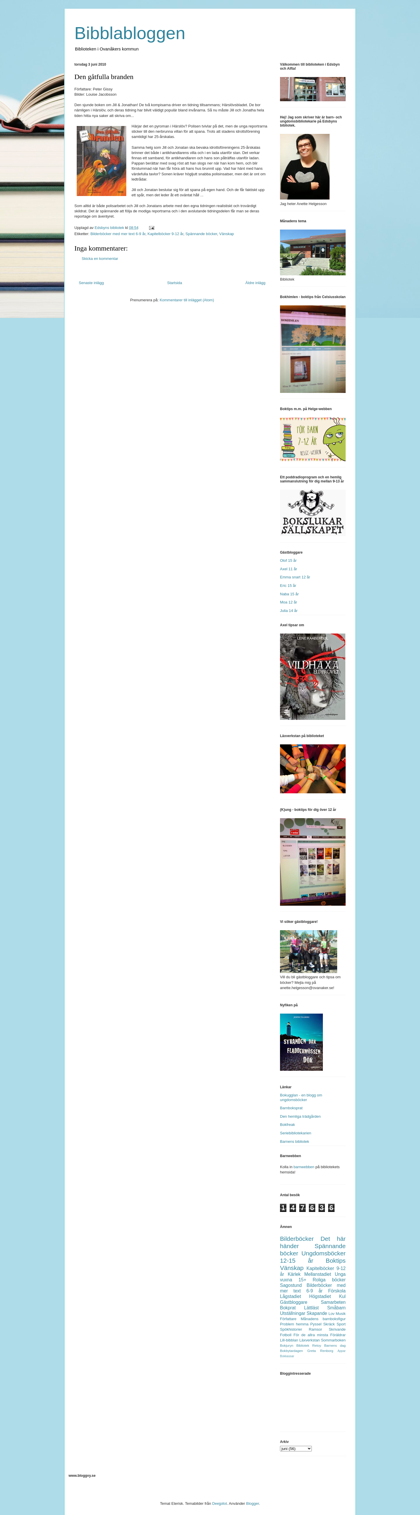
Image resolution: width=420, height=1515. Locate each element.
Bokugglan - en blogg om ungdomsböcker (301, 1097)
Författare (288, 1319)
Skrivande (337, 1329)
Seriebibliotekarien (295, 1133)
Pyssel (315, 1324)
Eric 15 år (288, 585)
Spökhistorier (291, 1329)
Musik (341, 1313)
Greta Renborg (320, 1351)
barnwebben (303, 1167)
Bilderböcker (297, 1238)
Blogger (252, 1503)
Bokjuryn (286, 1345)
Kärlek (294, 1274)
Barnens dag (335, 1345)
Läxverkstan (309, 1340)
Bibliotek (302, 1345)
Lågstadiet (290, 1296)
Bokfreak (287, 1124)
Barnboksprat (291, 1108)
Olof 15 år (288, 560)
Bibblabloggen (129, 33)
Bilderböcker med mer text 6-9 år (118, 234)
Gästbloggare (293, 1302)
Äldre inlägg (255, 283)
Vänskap (226, 234)
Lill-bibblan (289, 1340)
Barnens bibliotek (294, 1141)
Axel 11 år (288, 569)
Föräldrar (338, 1335)
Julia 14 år (289, 610)
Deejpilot (219, 1503)
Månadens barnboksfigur (323, 1319)
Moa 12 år (288, 602)
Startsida (174, 283)
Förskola (337, 1290)
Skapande (317, 1313)
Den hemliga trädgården (300, 1116)
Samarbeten (333, 1302)
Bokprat (288, 1307)
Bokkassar (287, 1356)
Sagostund (291, 1285)
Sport (341, 1324)
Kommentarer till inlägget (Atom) (187, 300)
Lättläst (311, 1307)
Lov (331, 1313)
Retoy (316, 1345)
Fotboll (285, 1335)
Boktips (336, 1260)
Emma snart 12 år (295, 577)
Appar (341, 1351)
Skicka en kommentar (100, 258)
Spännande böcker (201, 234)
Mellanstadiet (317, 1274)
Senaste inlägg (91, 283)
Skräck (329, 1324)
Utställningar (292, 1313)
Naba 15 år (289, 594)
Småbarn (336, 1307)
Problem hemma (294, 1324)
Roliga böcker (329, 1279)
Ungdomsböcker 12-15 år (313, 1257)
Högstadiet (320, 1296)
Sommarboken (333, 1340)
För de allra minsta (310, 1335)
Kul (342, 1296)
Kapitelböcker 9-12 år (165, 234)
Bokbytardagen (291, 1351)
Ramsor (315, 1329)
